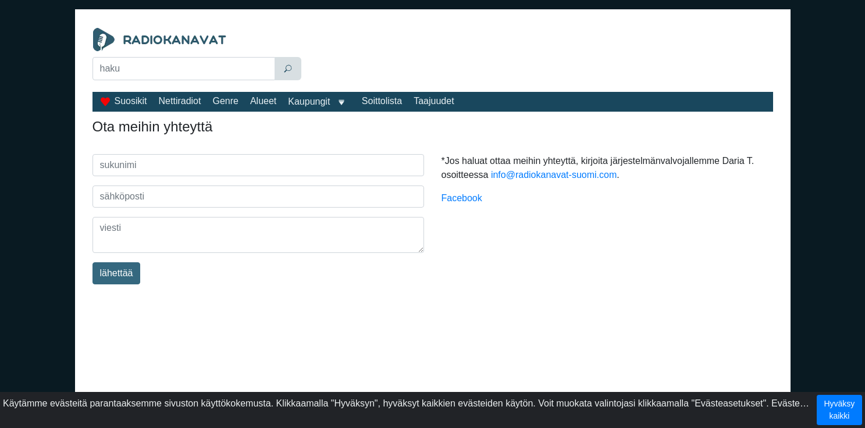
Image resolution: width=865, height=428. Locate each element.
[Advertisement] (540, 57)
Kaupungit (309, 101)
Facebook (462, 198)
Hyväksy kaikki (839, 409)
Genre (225, 101)
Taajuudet (434, 101)
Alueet (263, 101)
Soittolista (382, 101)
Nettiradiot (180, 101)
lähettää (116, 273)
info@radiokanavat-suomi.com (554, 175)
